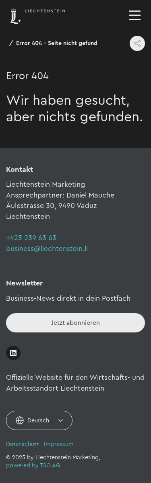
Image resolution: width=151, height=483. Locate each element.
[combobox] (39, 420)
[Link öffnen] (13, 353)
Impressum (59, 444)
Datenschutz (22, 444)
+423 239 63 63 (31, 237)
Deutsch (38, 421)
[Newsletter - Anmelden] (75, 322)
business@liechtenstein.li (47, 248)
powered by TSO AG (33, 466)
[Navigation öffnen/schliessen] (135, 16)
